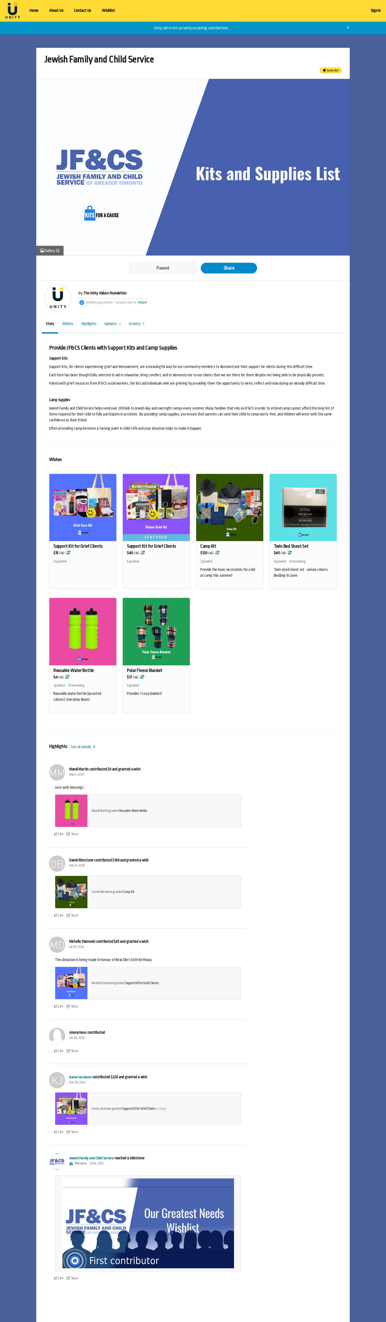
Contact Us (82, 10)
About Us (56, 10)
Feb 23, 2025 (77, 866)
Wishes (67, 324)
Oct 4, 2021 (96, 1164)
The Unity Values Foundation (104, 293)
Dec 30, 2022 (77, 1083)
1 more (162, 1109)
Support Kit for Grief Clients (141, 983)
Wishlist (108, 10)
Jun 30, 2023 (77, 1038)
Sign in (376, 10)
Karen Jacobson (80, 1077)
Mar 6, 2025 (76, 775)
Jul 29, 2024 (76, 947)
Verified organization (99, 302)
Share (229, 268)
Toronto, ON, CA (125, 302)
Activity (136, 324)
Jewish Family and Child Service (91, 1158)
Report (142, 302)
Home (33, 10)
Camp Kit (128, 892)
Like (59, 835)
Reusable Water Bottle (133, 811)
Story (50, 324)
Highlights (88, 324)
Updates (112, 324)
